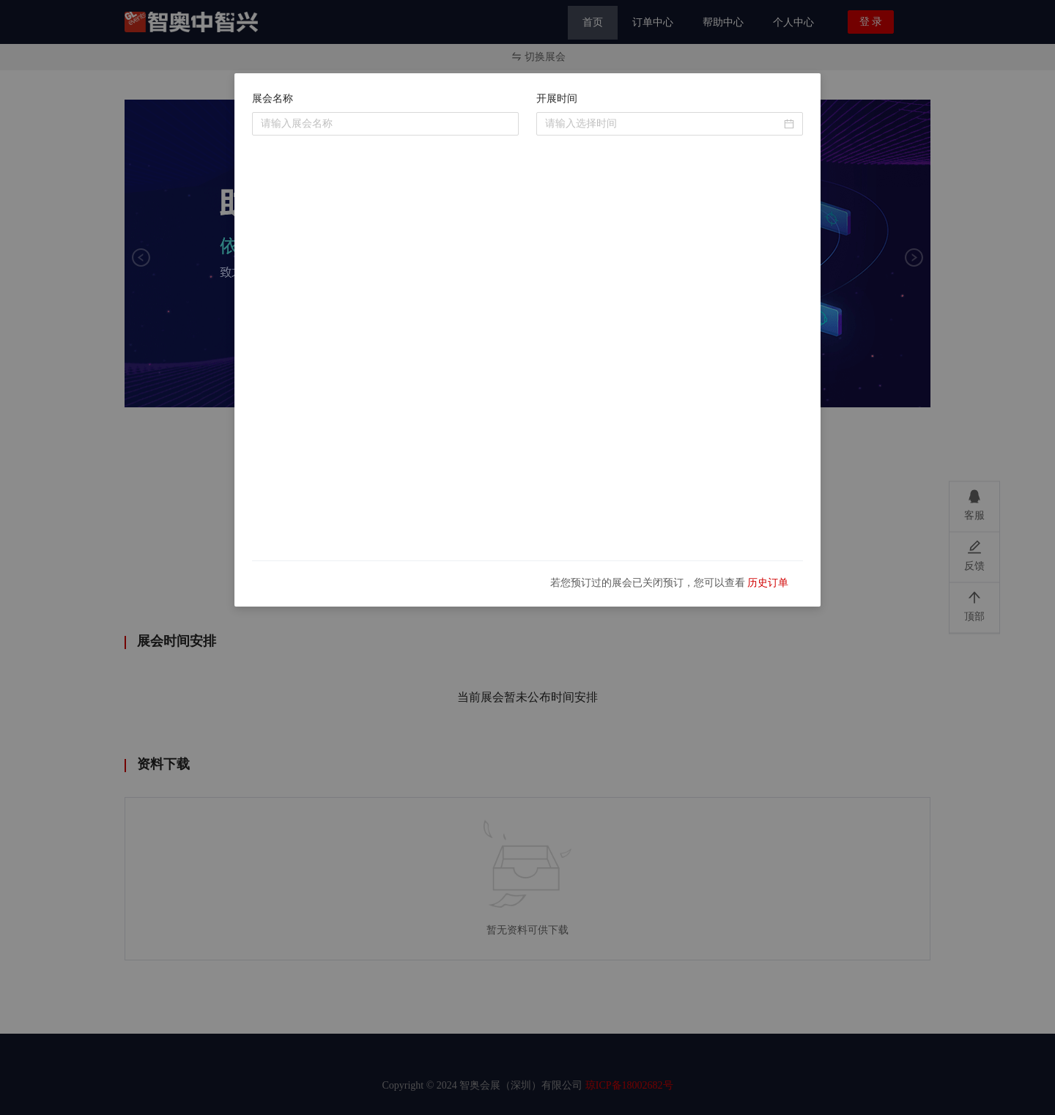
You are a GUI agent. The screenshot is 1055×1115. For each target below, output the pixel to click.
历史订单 (767, 582)
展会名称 (272, 98)
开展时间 (556, 98)
